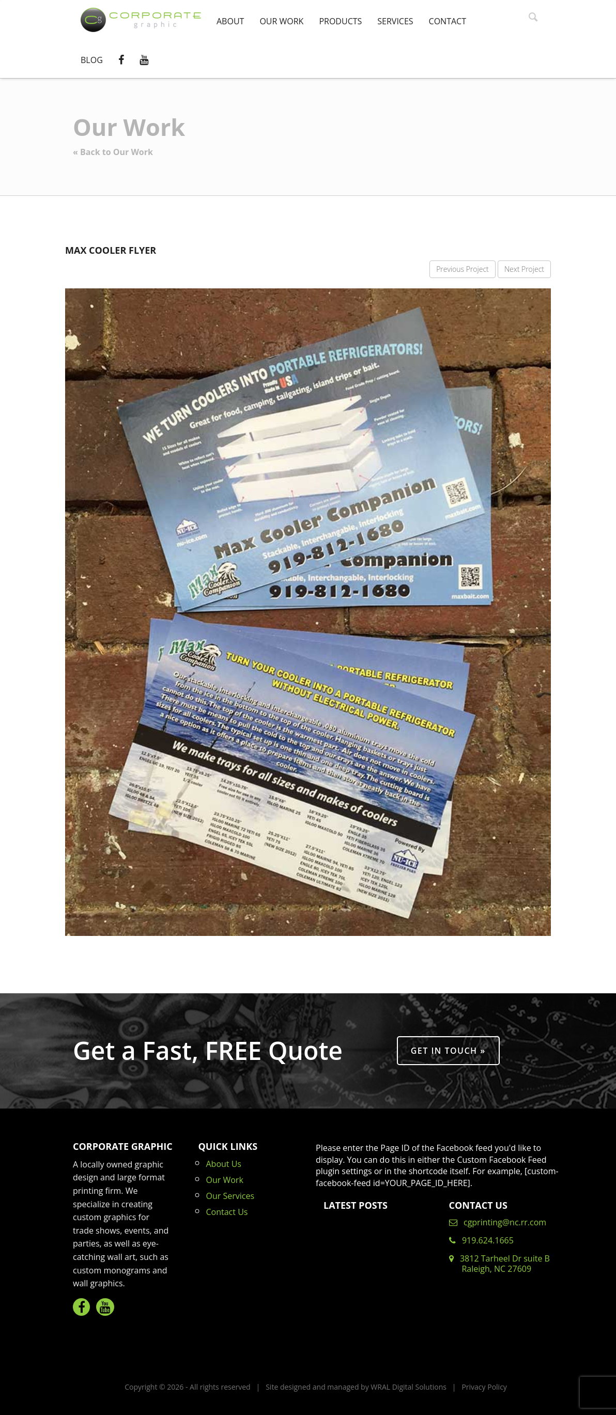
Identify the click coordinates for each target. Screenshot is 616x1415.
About (230, 21)
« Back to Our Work (113, 152)
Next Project (524, 269)
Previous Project (462, 269)
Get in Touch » (448, 1050)
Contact (447, 21)
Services (395, 21)
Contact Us (227, 1212)
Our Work (281, 21)
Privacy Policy (483, 1387)
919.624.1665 (481, 1240)
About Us (224, 1164)
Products (340, 21)
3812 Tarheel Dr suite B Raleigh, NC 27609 (499, 1263)
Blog (92, 60)
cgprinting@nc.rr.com (498, 1222)
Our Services (230, 1196)
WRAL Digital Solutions (408, 1387)
